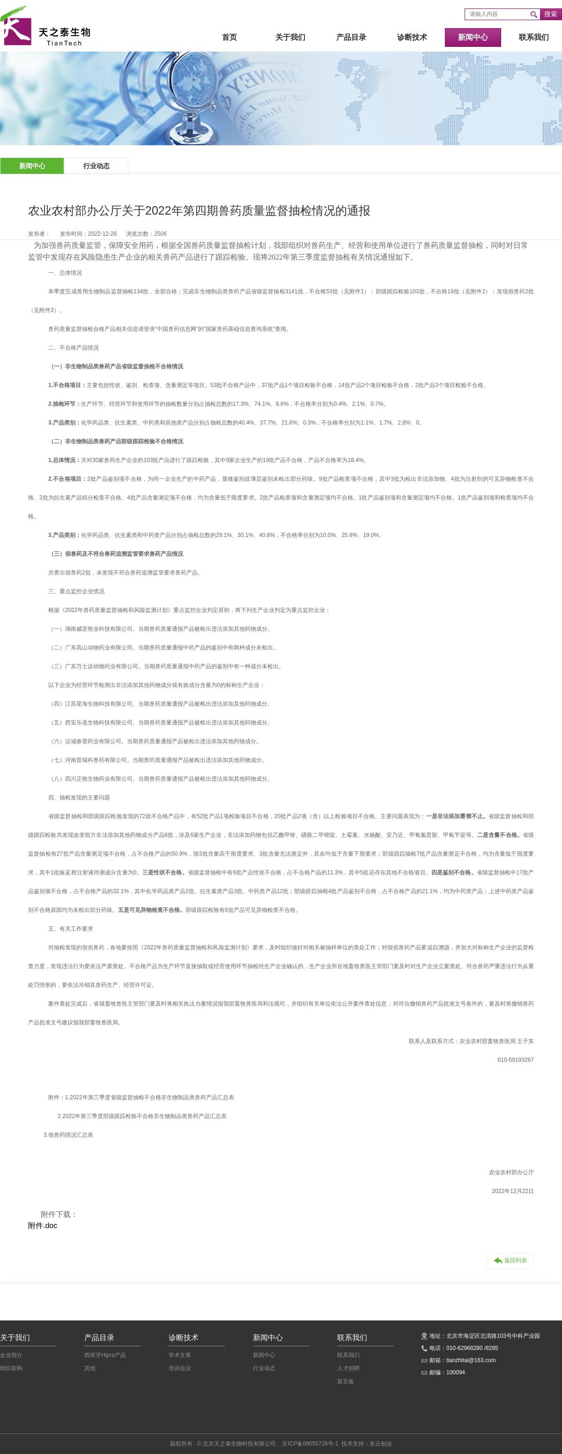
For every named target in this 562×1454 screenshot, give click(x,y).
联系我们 (534, 37)
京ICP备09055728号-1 (310, 1443)
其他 (90, 1368)
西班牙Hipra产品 (105, 1355)
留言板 (345, 1381)
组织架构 (11, 1368)
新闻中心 (473, 37)
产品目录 (351, 37)
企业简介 (11, 1355)
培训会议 (180, 1368)
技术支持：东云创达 (366, 1443)
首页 (229, 37)
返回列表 (510, 1260)
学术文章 (180, 1355)
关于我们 (290, 37)
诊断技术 (412, 37)
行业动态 (96, 166)
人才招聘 (348, 1368)
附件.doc (42, 1226)
